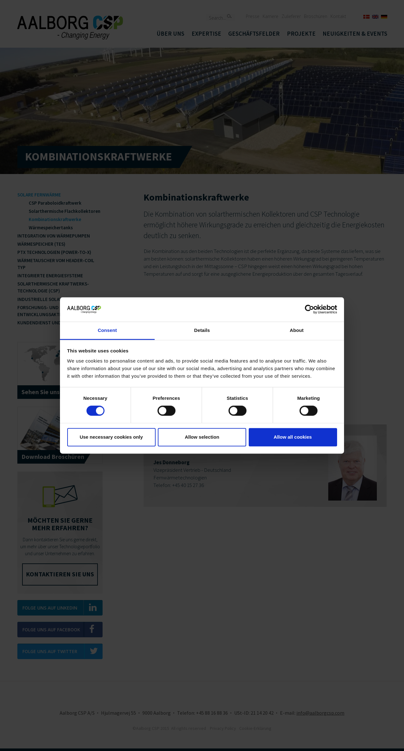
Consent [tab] (107, 330)
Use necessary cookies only (111, 437)
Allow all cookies (293, 437)
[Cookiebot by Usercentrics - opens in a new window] (309, 309)
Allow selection (202, 437)
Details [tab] (202, 330)
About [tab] (297, 330)
